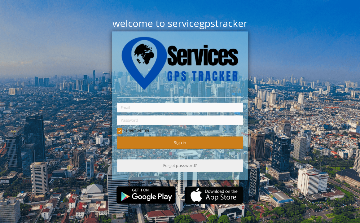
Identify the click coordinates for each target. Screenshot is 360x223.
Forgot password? (180, 165)
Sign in (180, 142)
